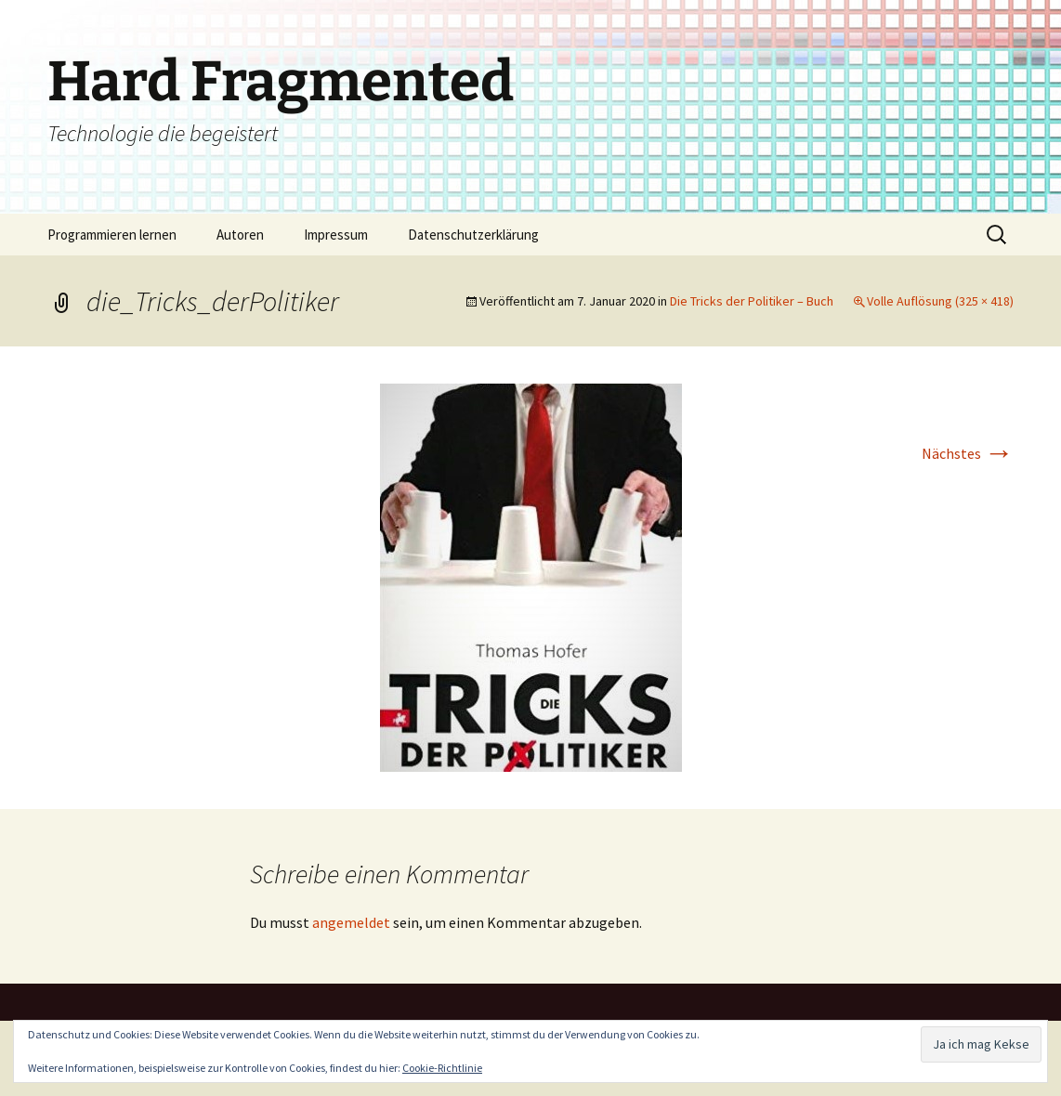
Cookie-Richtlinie (442, 1068)
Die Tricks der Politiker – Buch (751, 301)
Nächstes (968, 453)
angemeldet (351, 922)
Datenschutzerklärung (473, 234)
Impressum (336, 234)
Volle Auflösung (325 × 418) (940, 301)
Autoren (240, 234)
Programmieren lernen (112, 234)
